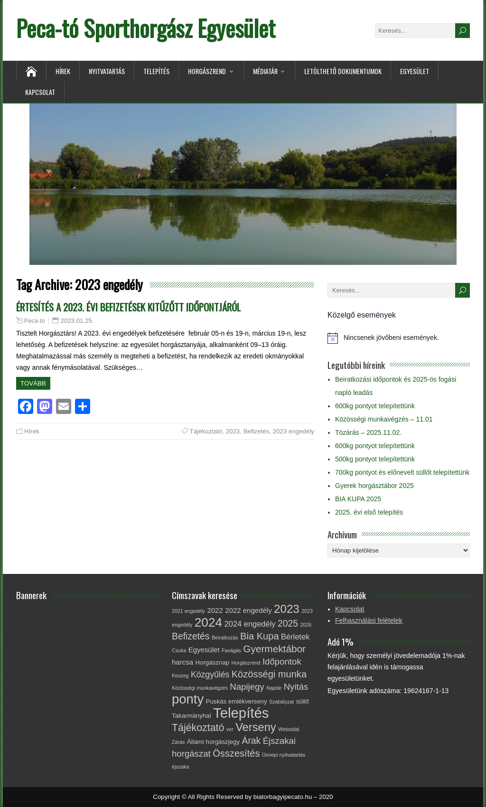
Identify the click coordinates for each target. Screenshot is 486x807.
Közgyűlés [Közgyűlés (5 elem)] (210, 674)
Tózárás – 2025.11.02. (368, 432)
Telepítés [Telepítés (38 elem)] (241, 713)
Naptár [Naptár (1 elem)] (273, 688)
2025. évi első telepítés (369, 512)
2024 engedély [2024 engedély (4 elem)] (250, 623)
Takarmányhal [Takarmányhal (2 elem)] (191, 715)
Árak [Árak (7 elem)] (251, 740)
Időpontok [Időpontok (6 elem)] (281, 661)
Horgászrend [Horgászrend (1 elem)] (245, 663)
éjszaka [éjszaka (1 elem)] (180, 766)
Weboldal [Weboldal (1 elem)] (288, 729)
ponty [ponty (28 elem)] (188, 699)
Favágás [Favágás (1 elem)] (231, 650)
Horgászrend (207, 71)
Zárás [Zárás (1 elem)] (178, 742)
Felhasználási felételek (368, 620)
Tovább (33, 383)
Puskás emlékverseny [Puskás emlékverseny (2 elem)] (236, 701)
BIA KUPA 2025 (358, 499)
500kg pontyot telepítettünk (375, 459)
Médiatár (265, 71)
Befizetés (256, 431)
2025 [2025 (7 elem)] (288, 623)
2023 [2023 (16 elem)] (286, 608)
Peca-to (34, 321)
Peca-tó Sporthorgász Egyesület (145, 28)
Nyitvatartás (107, 71)
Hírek (63, 71)
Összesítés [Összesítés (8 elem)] (236, 753)
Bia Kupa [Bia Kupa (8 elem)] (259, 636)
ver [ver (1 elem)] (230, 729)
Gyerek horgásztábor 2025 (374, 485)
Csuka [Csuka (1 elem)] (179, 650)
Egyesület (414, 71)
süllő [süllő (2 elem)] (302, 701)
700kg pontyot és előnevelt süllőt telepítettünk (402, 472)
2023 (233, 431)
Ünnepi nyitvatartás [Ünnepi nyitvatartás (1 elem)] (283, 755)
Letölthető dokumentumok (343, 71)
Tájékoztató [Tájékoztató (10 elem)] (198, 727)
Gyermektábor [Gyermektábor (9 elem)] (274, 648)
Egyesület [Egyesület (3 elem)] (204, 650)
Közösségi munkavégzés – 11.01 (383, 419)
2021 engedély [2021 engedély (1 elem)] (188, 611)
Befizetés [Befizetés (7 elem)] (191, 636)
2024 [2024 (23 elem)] (208, 622)
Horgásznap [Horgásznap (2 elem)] (212, 662)
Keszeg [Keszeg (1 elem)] (180, 675)
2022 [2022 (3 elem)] (215, 610)
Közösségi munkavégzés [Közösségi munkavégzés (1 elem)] (200, 688)
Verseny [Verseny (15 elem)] (255, 727)
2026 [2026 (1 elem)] (305, 625)
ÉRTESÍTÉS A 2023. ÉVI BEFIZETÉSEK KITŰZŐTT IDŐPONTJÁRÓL (128, 307)
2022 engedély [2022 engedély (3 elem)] (248, 610)
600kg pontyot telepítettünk (375, 406)
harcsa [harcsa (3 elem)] (182, 662)
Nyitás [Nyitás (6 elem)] (296, 687)
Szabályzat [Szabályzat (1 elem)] (281, 701)
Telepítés (156, 71)
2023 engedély (293, 431)
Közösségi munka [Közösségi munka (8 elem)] (269, 674)
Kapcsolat (40, 92)
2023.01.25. (76, 320)
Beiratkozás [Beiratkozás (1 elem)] (225, 637)
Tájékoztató (206, 431)
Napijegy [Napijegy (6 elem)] (247, 687)
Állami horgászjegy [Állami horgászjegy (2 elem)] (213, 741)
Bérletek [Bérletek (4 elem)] (295, 636)
